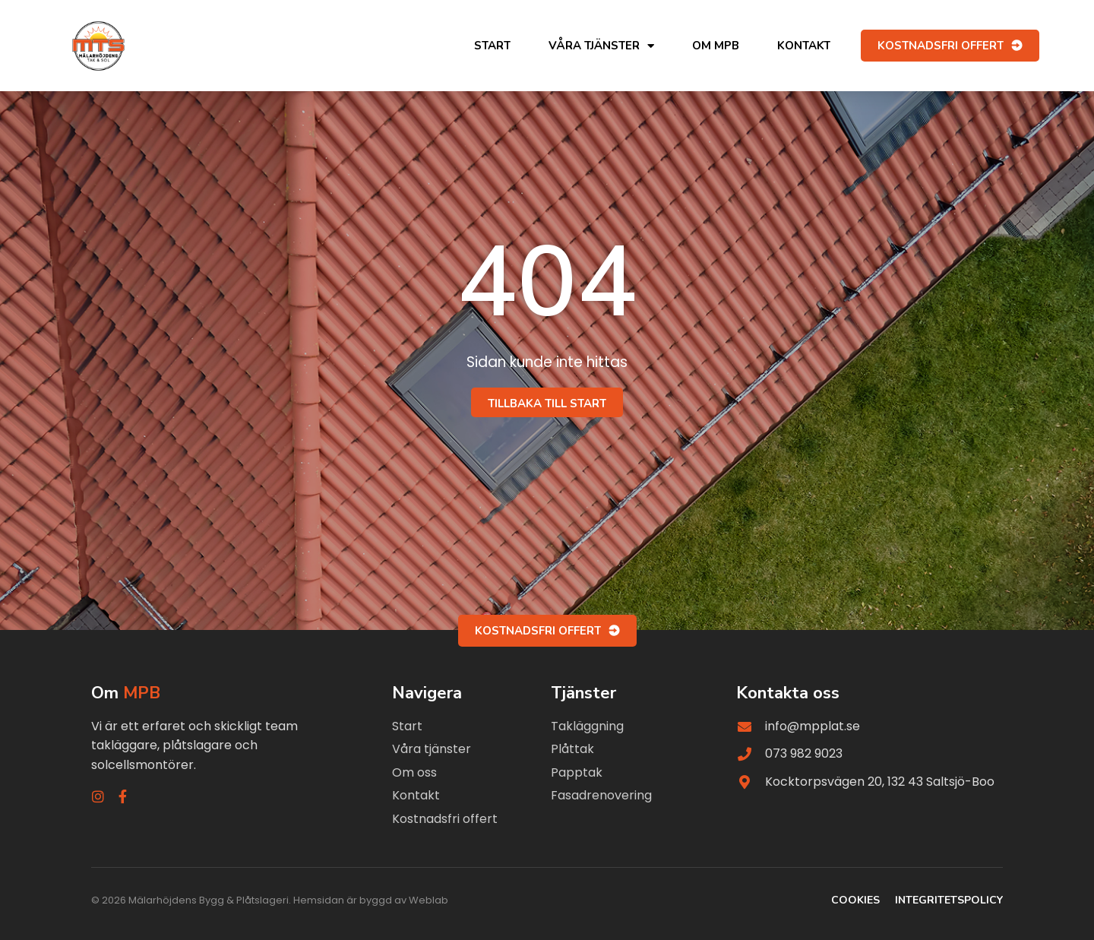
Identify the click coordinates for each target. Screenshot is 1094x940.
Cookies (855, 900)
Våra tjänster (601, 46)
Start (492, 45)
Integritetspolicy (949, 900)
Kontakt (803, 45)
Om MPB (715, 45)
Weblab (428, 900)
